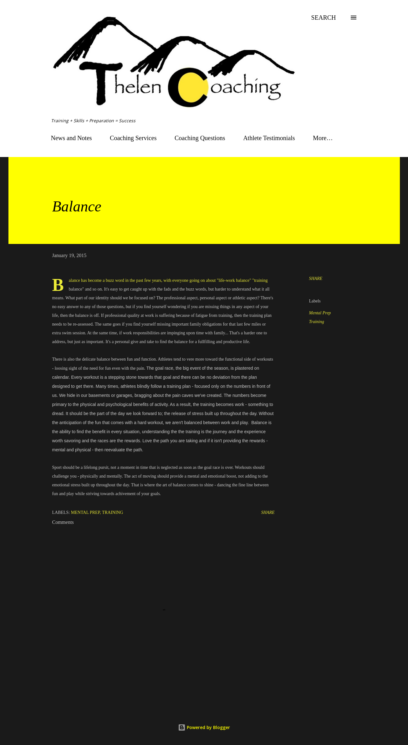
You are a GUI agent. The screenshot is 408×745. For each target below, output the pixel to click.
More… (323, 137)
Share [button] (316, 278)
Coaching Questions (200, 137)
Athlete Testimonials (269, 137)
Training (316, 321)
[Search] (323, 17)
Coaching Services (133, 137)
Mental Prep (320, 313)
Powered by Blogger (204, 727)
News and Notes (71, 137)
